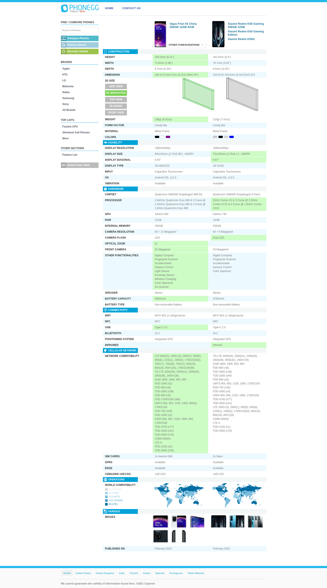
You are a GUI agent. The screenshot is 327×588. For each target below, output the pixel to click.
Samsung (68, 98)
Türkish (134, 573)
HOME (109, 8)
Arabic (146, 573)
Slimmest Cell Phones (76, 132)
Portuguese (176, 573)
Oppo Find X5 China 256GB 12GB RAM (183, 25)
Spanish (160, 573)
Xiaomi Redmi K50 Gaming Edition (246, 33)
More (65, 138)
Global (67, 573)
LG (64, 80)
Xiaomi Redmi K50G (241, 39)
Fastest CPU (70, 126)
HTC (65, 74)
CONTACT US (131, 8)
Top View (115, 99)
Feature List (69, 154)
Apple (66, 68)
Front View (116, 112)
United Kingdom (105, 573)
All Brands (69, 110)
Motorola (68, 86)
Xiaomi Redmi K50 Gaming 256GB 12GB (246, 25)
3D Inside (115, 106)
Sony (65, 104)
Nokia (66, 92)
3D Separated (116, 92)
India (122, 573)
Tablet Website (195, 573)
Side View (116, 86)
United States (83, 573)
